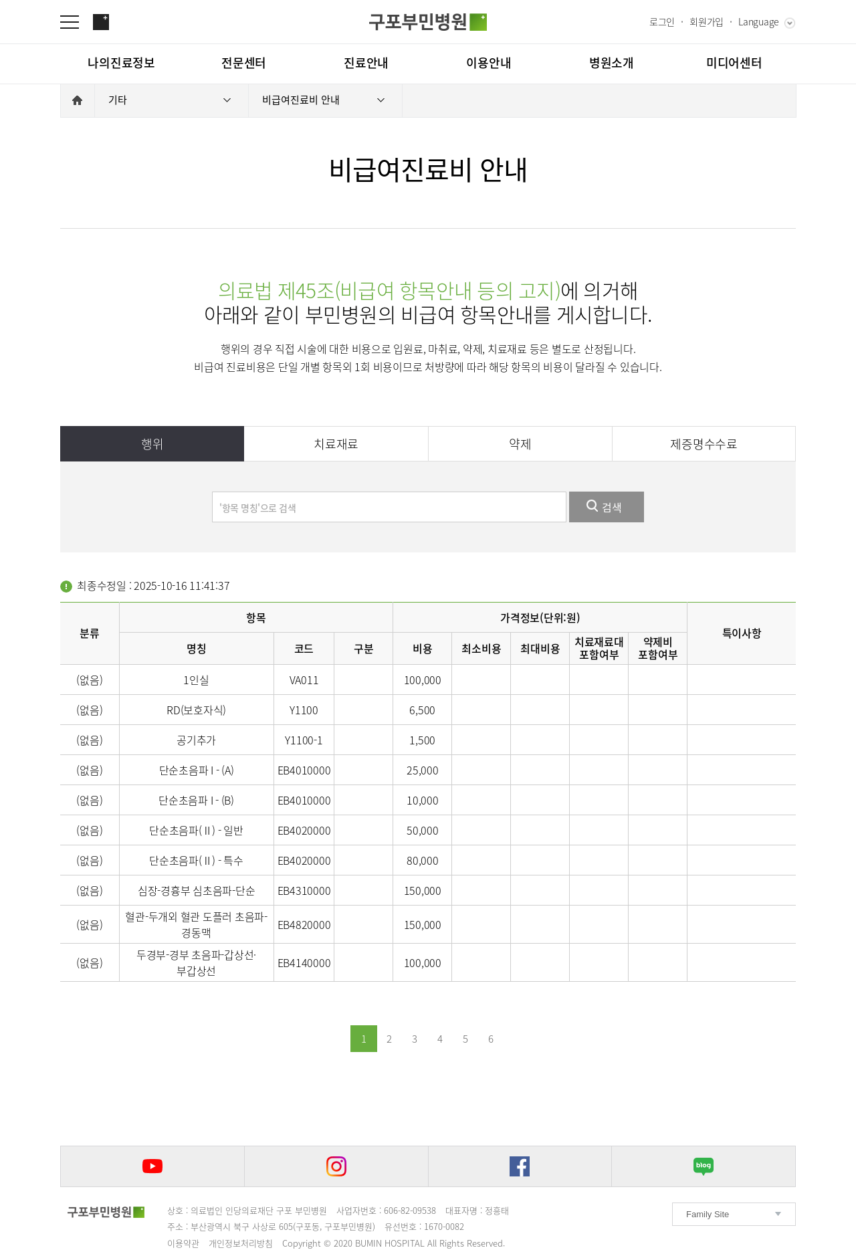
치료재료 (336, 444)
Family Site (707, 1214)
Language (758, 21)
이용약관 (183, 1243)
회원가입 (706, 21)
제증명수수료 (704, 444)
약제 (520, 444)
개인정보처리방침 (241, 1243)
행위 (152, 444)
